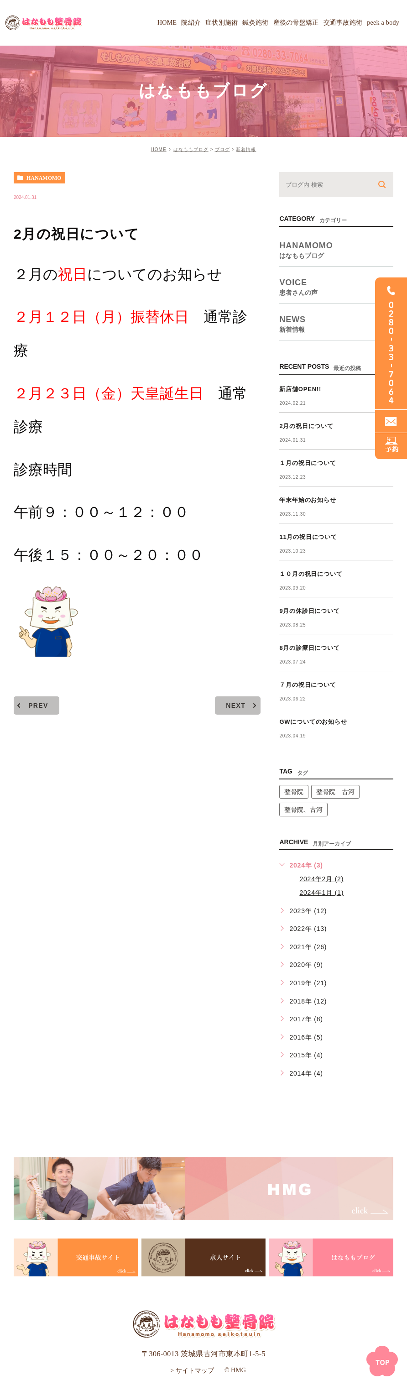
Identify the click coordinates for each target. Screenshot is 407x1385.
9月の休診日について (309, 610)
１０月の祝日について (310, 573)
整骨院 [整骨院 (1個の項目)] (293, 791)
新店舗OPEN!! (300, 389)
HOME (159, 149)
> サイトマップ (192, 1370)
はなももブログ (191, 149)
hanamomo (44, 178)
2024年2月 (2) (321, 879)
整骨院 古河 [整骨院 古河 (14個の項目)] (335, 791)
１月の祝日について (307, 463)
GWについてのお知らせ (313, 721)
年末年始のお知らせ (307, 500)
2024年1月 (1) (321, 892)
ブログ (222, 149)
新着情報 (246, 149)
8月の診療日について (309, 647)
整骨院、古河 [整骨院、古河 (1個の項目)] (303, 809)
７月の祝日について (307, 684)
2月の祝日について (306, 426)
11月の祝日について (308, 536)
